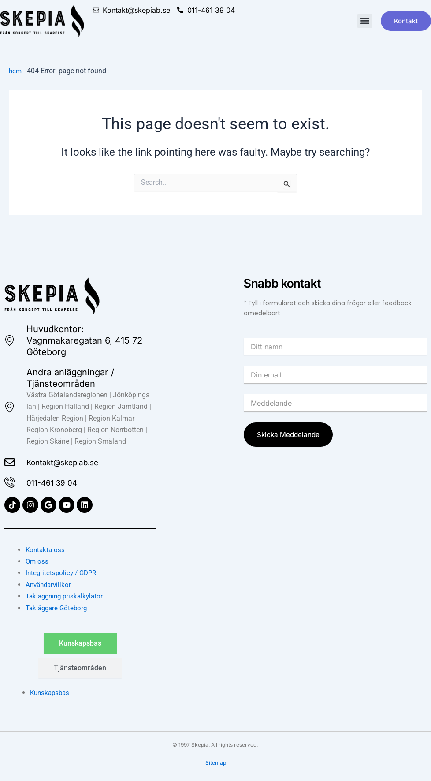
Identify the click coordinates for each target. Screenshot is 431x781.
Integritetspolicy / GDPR (63, 573)
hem (15, 71)
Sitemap (215, 763)
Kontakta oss (46, 550)
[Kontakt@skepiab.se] (10, 461)
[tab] (80, 643)
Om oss (37, 561)
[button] (364, 21)
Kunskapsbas (51, 692)
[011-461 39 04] (10, 482)
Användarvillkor (50, 584)
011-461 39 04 (57, 482)
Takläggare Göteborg (58, 608)
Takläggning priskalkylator (67, 596)
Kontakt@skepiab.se (71, 461)
